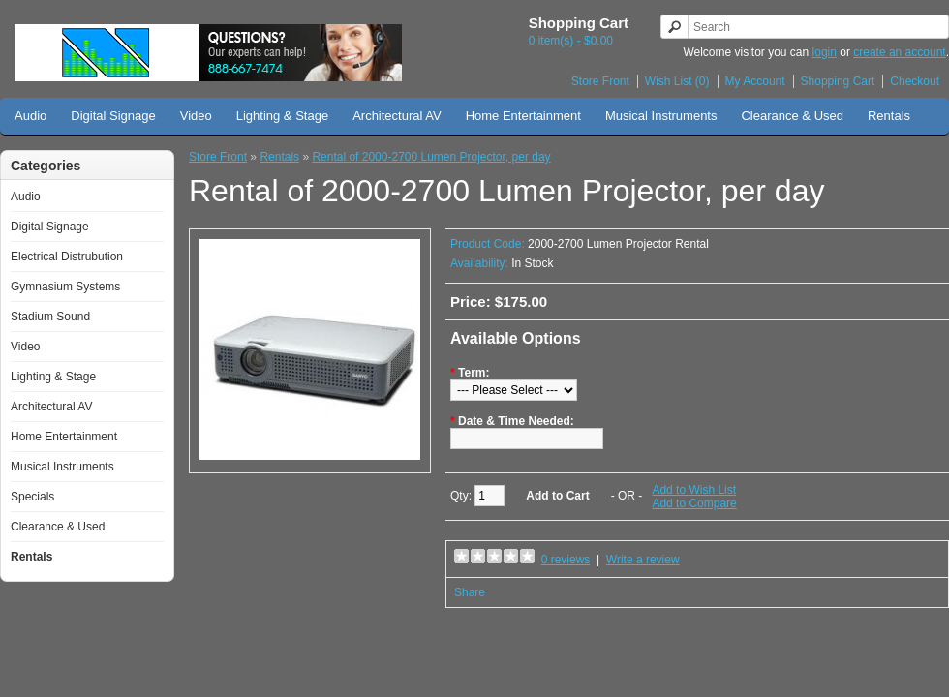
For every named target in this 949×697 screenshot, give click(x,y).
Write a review (643, 559)
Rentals (889, 115)
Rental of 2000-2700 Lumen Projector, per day (431, 157)
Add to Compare (694, 503)
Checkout (914, 81)
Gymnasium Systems (65, 286)
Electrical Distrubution (67, 256)
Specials (32, 496)
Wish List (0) (677, 81)
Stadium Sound (50, 316)
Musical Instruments (661, 115)
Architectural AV (397, 115)
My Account (755, 81)
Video (196, 115)
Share (469, 592)
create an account (899, 52)
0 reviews (566, 559)
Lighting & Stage (282, 115)
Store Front (600, 81)
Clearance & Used (792, 115)
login (824, 52)
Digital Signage (113, 115)
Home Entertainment (523, 115)
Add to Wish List (694, 490)
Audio (30, 115)
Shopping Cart (838, 81)
